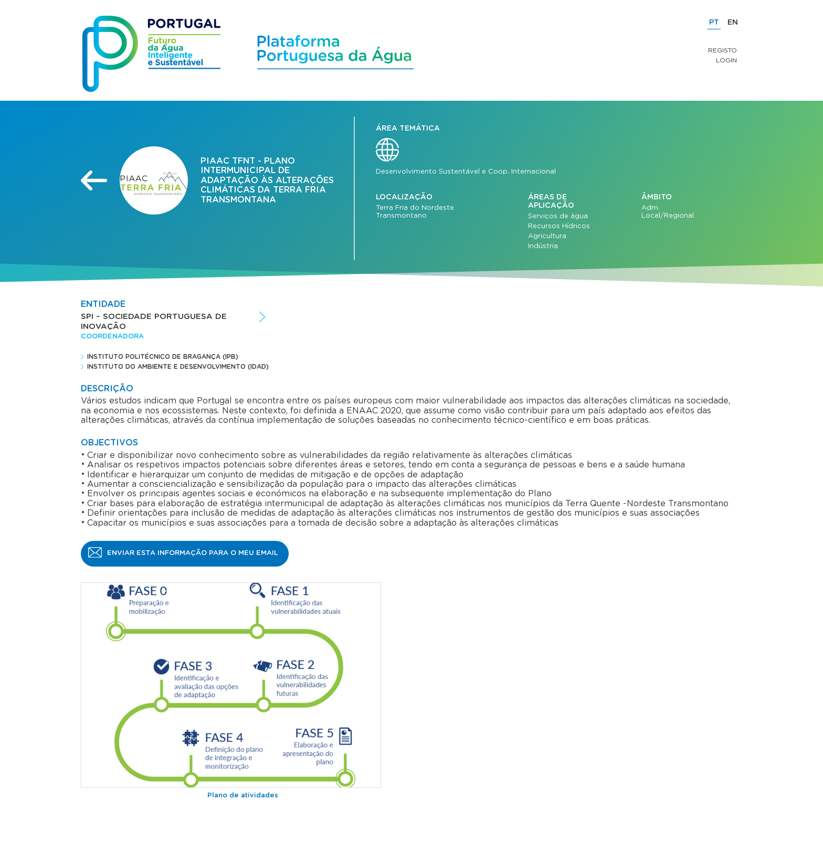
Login (726, 60)
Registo (722, 50)
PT (714, 22)
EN (732, 22)
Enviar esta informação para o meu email (192, 553)
